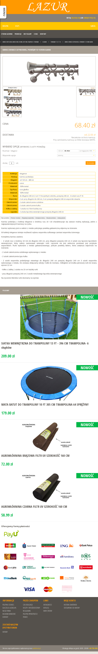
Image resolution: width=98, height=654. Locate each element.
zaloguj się (75, 18)
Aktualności (47, 605)
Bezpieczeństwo (51, 218)
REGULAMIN (26, 611)
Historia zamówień (70, 605)
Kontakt (43, 34)
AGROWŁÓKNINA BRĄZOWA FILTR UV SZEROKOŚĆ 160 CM (35, 455)
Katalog (46, 608)
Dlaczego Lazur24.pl (9, 608)
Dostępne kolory (40, 218)
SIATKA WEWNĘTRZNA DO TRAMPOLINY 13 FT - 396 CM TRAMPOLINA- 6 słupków (45, 345)
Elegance (44, 42)
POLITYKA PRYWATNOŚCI (30, 614)
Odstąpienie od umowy (72, 608)
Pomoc (25, 617)
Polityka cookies (8, 605)
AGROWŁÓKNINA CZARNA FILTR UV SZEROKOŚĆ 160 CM (34, 506)
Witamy (5, 632)
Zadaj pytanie (61, 218)
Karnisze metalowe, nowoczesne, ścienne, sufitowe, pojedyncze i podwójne (21, 42)
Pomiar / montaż (15, 218)
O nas (36, 34)
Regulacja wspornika (28, 218)
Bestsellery (28, 34)
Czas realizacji (28, 605)
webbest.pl (37, 648)
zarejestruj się (89, 18)
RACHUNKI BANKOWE (9, 614)
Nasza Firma (7, 611)
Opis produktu (5, 218)
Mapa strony (47, 611)
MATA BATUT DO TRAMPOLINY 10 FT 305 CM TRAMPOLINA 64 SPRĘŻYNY (45, 404)
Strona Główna (6, 34)
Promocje (18, 34)
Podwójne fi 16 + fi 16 (56, 42)
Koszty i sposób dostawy (31, 608)
